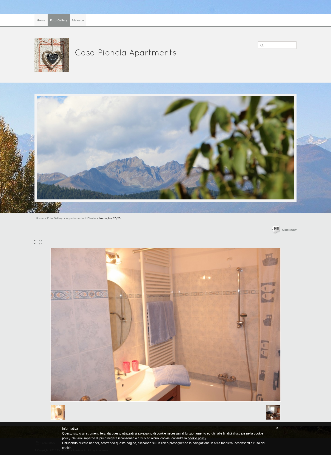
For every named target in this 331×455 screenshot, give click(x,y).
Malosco (78, 20)
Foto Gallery (58, 20)
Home (41, 20)
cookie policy (197, 438)
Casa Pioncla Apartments (126, 53)
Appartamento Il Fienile (81, 218)
